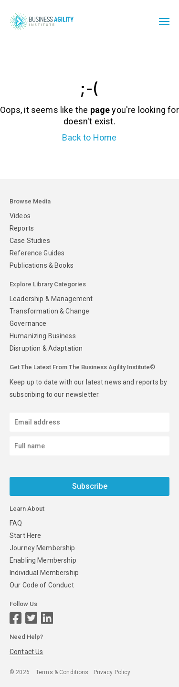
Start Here (25, 535)
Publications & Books (42, 265)
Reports (22, 228)
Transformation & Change (49, 311)
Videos (20, 216)
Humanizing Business (43, 336)
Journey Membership (42, 548)
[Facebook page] (15, 618)
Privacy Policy (112, 672)
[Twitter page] (31, 618)
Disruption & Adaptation (46, 348)
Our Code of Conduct (42, 585)
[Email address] (89, 422)
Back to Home (89, 137)
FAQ (16, 523)
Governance (28, 323)
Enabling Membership (43, 560)
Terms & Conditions (62, 672)
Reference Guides (37, 253)
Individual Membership (44, 572)
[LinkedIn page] (47, 618)
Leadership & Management (51, 299)
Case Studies (30, 240)
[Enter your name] (89, 445)
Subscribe (89, 486)
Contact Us (26, 652)
